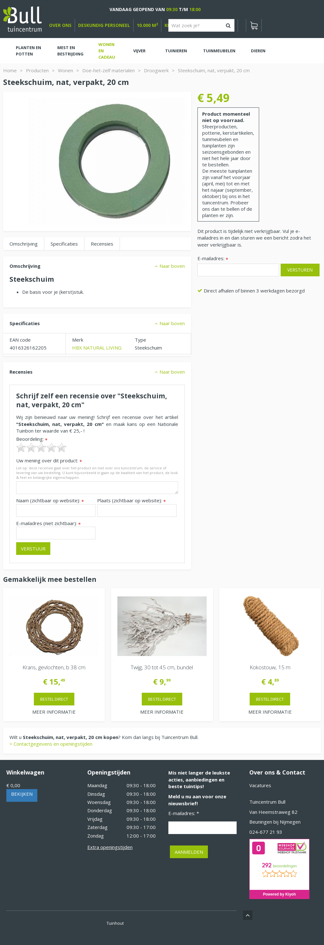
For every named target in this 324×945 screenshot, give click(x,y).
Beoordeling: (31, 439)
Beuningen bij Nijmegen (275, 822)
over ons (60, 25)
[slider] (41, 447)
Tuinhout (115, 923)
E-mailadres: (212, 258)
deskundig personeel (104, 25)
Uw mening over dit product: (49, 460)
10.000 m (147, 25)
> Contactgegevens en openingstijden (50, 744)
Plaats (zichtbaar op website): (131, 500)
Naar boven (172, 266)
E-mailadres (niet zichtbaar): (48, 523)
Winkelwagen (25, 772)
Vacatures (260, 785)
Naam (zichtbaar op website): (50, 500)
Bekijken (22, 794)
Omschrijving (23, 244)
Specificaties (64, 244)
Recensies (102, 244)
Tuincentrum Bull (267, 802)
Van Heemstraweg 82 (273, 812)
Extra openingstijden (110, 847)
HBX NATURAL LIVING (97, 347)
